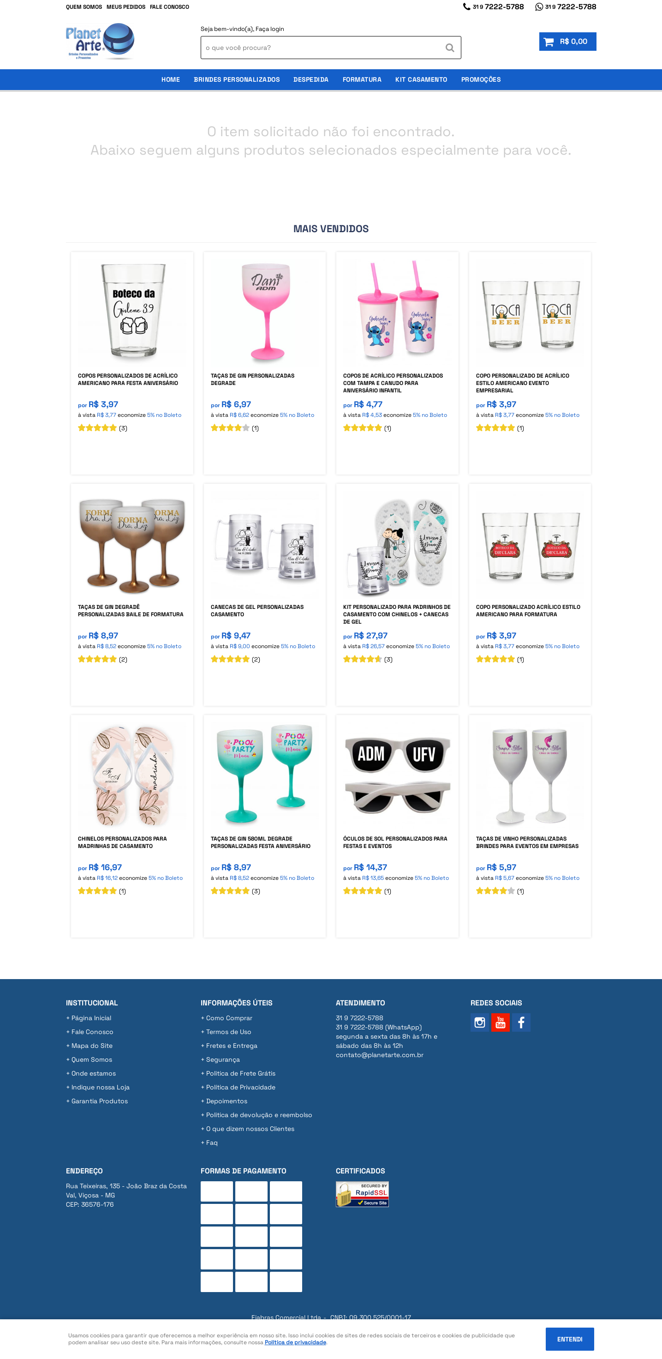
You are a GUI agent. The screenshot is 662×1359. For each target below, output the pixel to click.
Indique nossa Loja (101, 1087)
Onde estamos (94, 1073)
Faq (212, 1142)
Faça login (270, 29)
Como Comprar (229, 1018)
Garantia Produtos (100, 1101)
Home (170, 79)
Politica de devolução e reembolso (259, 1115)
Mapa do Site (92, 1045)
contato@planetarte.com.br (379, 1055)
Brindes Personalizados (237, 79)
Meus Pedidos (126, 7)
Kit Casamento (421, 79)
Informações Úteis (237, 1003)
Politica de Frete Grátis (240, 1073)
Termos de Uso (228, 1032)
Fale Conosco (169, 7)
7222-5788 (498, 7)
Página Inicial (91, 1018)
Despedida (311, 79)
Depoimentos (226, 1101)
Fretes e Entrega (231, 1045)
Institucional (92, 1003)
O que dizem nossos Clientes (250, 1128)
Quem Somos (84, 7)
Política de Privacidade (240, 1087)
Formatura (362, 79)
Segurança (223, 1059)
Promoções (481, 79)
